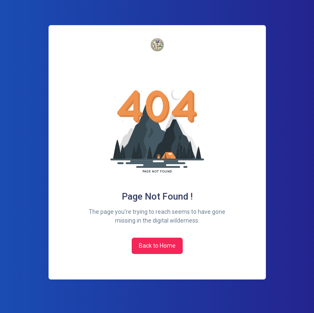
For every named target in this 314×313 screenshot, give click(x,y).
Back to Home (157, 245)
